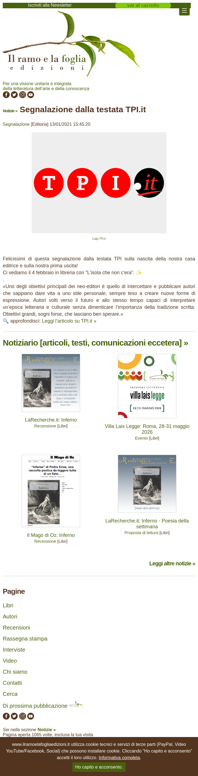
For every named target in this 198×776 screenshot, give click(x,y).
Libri (8, 605)
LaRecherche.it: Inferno (51, 420)
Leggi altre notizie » (172, 563)
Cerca (10, 694)
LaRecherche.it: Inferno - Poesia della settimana (147, 523)
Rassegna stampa (25, 639)
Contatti (12, 683)
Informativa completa (119, 757)
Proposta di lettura (141, 532)
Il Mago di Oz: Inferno (51, 535)
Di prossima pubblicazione (43, 706)
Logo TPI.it (99, 238)
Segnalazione (16, 124)
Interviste (14, 650)
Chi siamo (15, 672)
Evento (141, 438)
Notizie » (10, 110)
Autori (10, 616)
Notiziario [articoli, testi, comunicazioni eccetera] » (95, 342)
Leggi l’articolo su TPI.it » (69, 321)
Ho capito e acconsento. (99, 767)
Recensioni (16, 628)
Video (10, 661)
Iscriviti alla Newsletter (50, 5)
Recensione (45, 426)
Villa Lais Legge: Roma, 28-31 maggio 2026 (147, 429)
